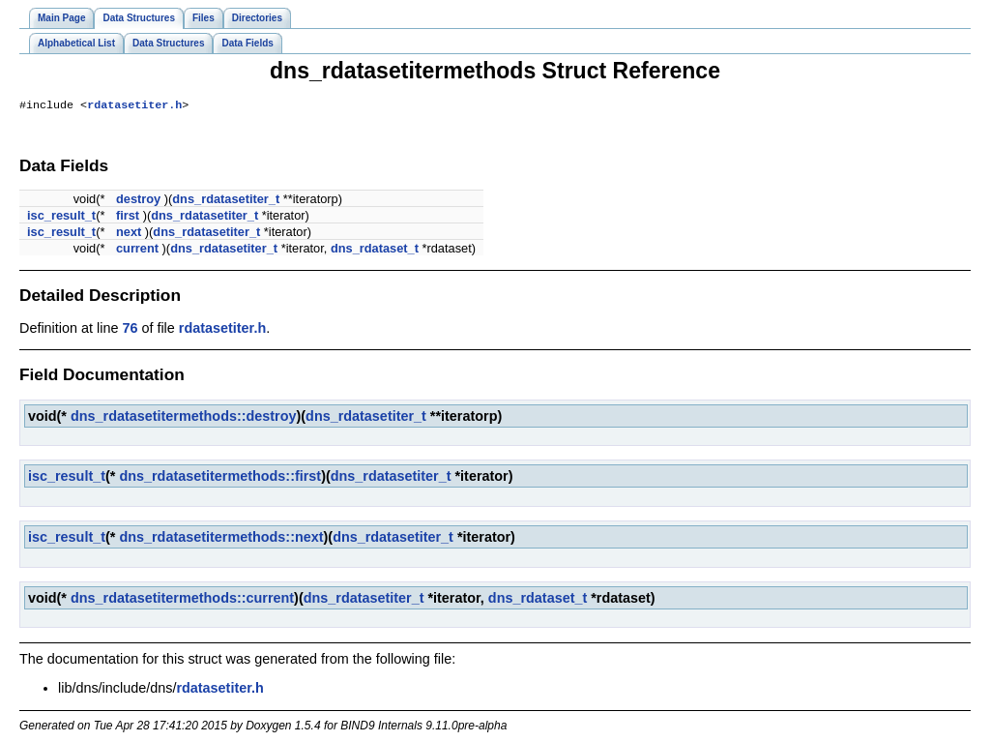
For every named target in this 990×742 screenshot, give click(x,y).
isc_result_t (61, 217)
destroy (138, 200)
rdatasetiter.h (134, 106)
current (137, 250)
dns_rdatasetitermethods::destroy (184, 418)
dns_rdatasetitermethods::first (220, 478)
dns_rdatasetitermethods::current (182, 600)
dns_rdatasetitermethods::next (221, 539)
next (128, 233)
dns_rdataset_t (375, 250)
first (127, 217)
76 (129, 330)
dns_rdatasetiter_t (225, 200)
